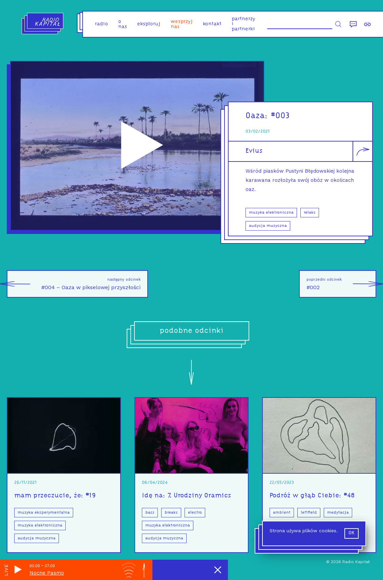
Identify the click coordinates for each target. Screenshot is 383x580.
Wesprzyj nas (182, 24)
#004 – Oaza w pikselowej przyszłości (74, 284)
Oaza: (258, 116)
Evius (254, 151)
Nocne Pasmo (46, 573)
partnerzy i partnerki (243, 24)
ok (351, 533)
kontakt (212, 24)
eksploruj (149, 24)
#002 (341, 284)
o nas (122, 24)
